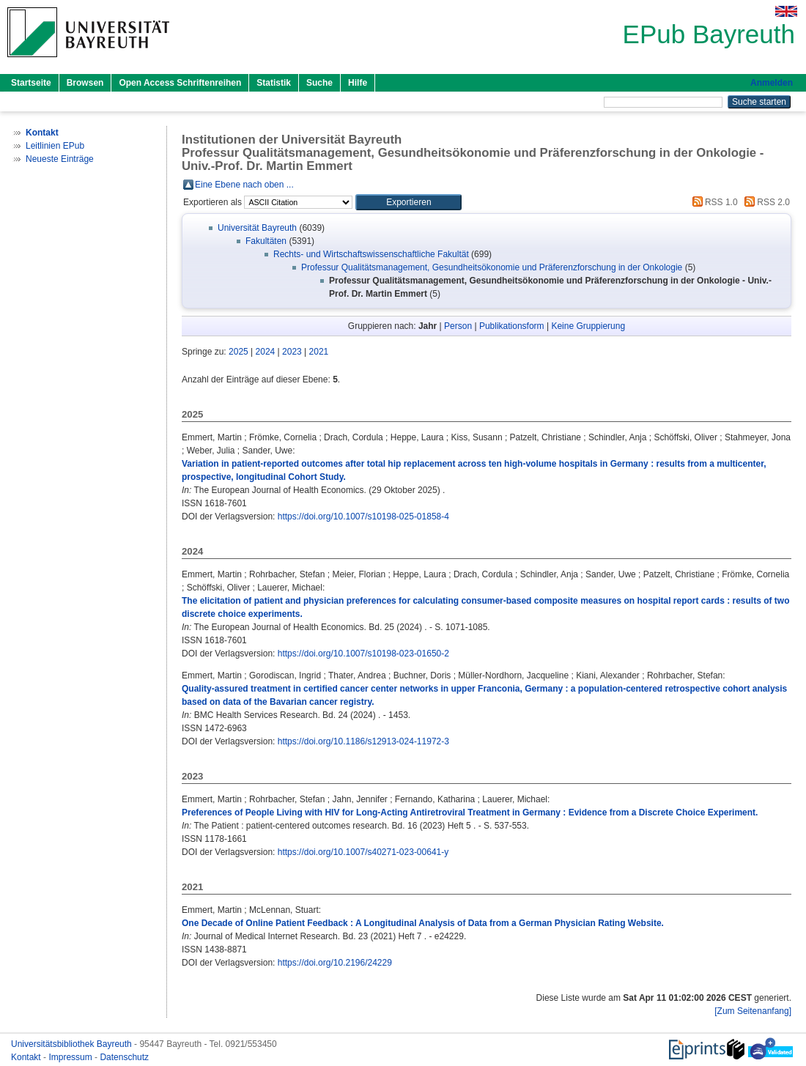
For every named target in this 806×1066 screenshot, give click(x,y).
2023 (292, 352)
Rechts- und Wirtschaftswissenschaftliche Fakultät (371, 254)
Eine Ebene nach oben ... (244, 184)
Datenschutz (124, 1057)
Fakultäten (265, 241)
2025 (238, 352)
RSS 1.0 (713, 202)
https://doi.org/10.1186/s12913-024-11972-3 (363, 741)
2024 (266, 352)
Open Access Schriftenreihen (180, 83)
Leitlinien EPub (55, 146)
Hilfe (357, 83)
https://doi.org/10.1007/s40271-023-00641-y (363, 852)
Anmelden (771, 83)
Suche (319, 83)
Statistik (273, 83)
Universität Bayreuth (257, 228)
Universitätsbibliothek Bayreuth (72, 1044)
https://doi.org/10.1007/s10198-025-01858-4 (363, 516)
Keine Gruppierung (588, 326)
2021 (319, 352)
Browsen (85, 83)
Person (458, 326)
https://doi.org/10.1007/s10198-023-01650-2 (363, 653)
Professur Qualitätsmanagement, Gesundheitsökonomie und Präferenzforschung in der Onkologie (491, 267)
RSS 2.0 (765, 202)
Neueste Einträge (60, 159)
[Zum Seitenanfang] (752, 1011)
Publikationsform (511, 326)
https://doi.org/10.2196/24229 (335, 963)
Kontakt (27, 1057)
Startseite (31, 83)
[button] (408, 202)
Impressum (71, 1057)
